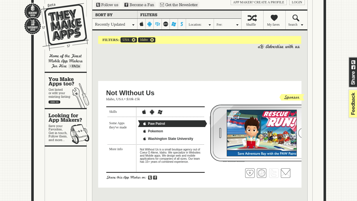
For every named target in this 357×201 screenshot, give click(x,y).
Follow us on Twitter (107, 5)
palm (166, 24)
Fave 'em (250, 173)
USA (124, 39)
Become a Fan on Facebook (139, 5)
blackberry (158, 24)
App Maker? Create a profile (258, 2)
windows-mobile (174, 24)
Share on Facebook (353, 67)
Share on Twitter (353, 62)
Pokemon (153, 131)
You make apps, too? (68, 90)
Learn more (74, 66)
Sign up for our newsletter (178, 5)
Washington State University (168, 138)
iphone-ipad (142, 24)
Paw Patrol (154, 123)
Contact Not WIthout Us (285, 173)
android (150, 24)
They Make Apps (61, 27)
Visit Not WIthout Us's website (261, 173)
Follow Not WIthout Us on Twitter (274, 173)
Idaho (143, 39)
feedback (352, 103)
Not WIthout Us (130, 93)
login (297, 2)
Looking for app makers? (68, 127)
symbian (182, 24)
